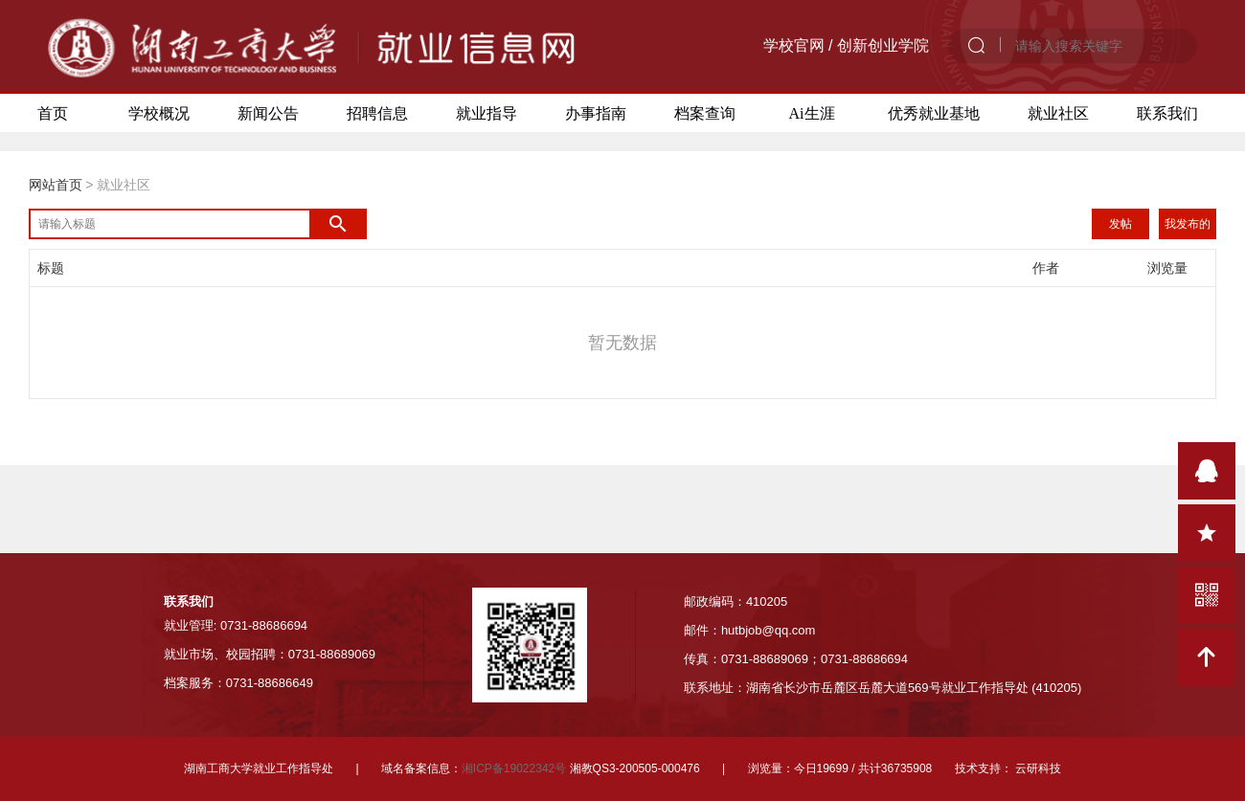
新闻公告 (268, 113)
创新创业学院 (883, 45)
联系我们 (1167, 113)
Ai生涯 (812, 113)
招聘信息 (377, 113)
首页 (52, 113)
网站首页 (55, 184)
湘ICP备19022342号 (514, 768)
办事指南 (595, 113)
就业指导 (486, 113)
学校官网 (794, 45)
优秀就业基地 (934, 113)
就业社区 (1058, 113)
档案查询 (705, 113)
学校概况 (159, 113)
